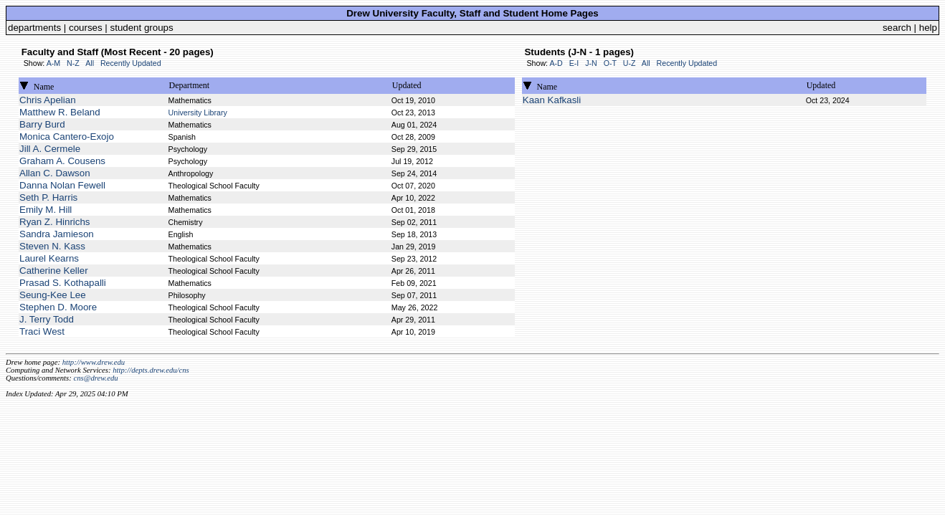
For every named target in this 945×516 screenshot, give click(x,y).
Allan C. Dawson (54, 173)
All (89, 63)
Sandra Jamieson (56, 234)
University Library (197, 112)
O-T (610, 63)
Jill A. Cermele (49, 148)
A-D (555, 63)
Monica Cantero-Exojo (66, 136)
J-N (591, 63)
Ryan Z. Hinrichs (54, 221)
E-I (574, 63)
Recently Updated (130, 63)
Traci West (42, 331)
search (897, 27)
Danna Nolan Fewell (62, 185)
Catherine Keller (53, 270)
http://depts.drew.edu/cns (151, 370)
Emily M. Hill (45, 209)
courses (86, 27)
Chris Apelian (47, 100)
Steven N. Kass (52, 246)
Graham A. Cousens (62, 161)
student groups (142, 27)
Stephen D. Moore (58, 307)
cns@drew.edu (95, 378)
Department (189, 85)
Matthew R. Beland (59, 112)
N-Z (73, 63)
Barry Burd (42, 124)
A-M (54, 63)
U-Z (629, 63)
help (928, 27)
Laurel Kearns (49, 258)
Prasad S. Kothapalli (62, 282)
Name (44, 87)
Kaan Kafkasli (552, 100)
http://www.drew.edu (93, 362)
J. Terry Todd (46, 319)
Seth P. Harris (48, 197)
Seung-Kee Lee (52, 295)
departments (34, 27)
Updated (407, 85)
